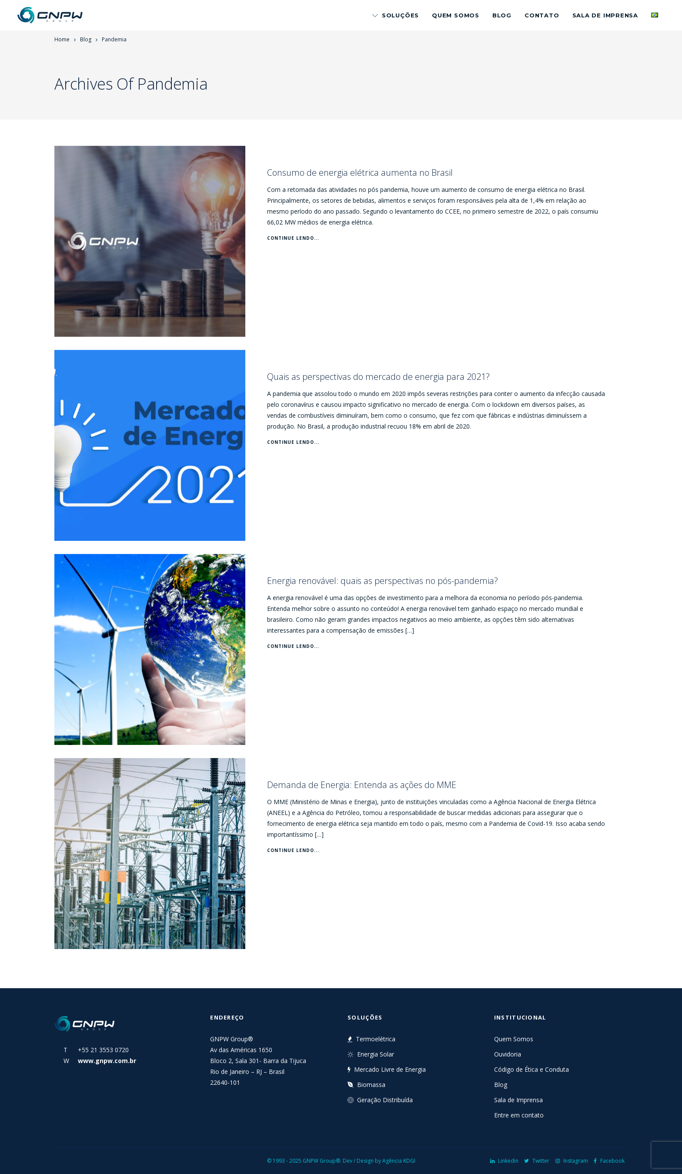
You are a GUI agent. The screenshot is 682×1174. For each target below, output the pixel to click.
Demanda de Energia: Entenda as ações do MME (361, 785)
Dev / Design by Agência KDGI (379, 1160)
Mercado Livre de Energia (387, 1069)
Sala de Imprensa (605, 15)
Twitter (536, 1160)
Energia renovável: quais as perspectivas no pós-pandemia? (382, 581)
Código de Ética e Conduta (531, 1069)
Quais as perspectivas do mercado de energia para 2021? (378, 376)
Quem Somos (455, 15)
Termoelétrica (371, 1039)
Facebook (609, 1160)
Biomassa (366, 1084)
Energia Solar (371, 1054)
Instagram (571, 1160)
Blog (502, 15)
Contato (542, 15)
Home (62, 39)
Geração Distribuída (380, 1100)
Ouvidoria (507, 1054)
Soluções (395, 15)
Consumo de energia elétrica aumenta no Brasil (360, 172)
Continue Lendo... (293, 238)
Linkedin (504, 1160)
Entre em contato (519, 1115)
